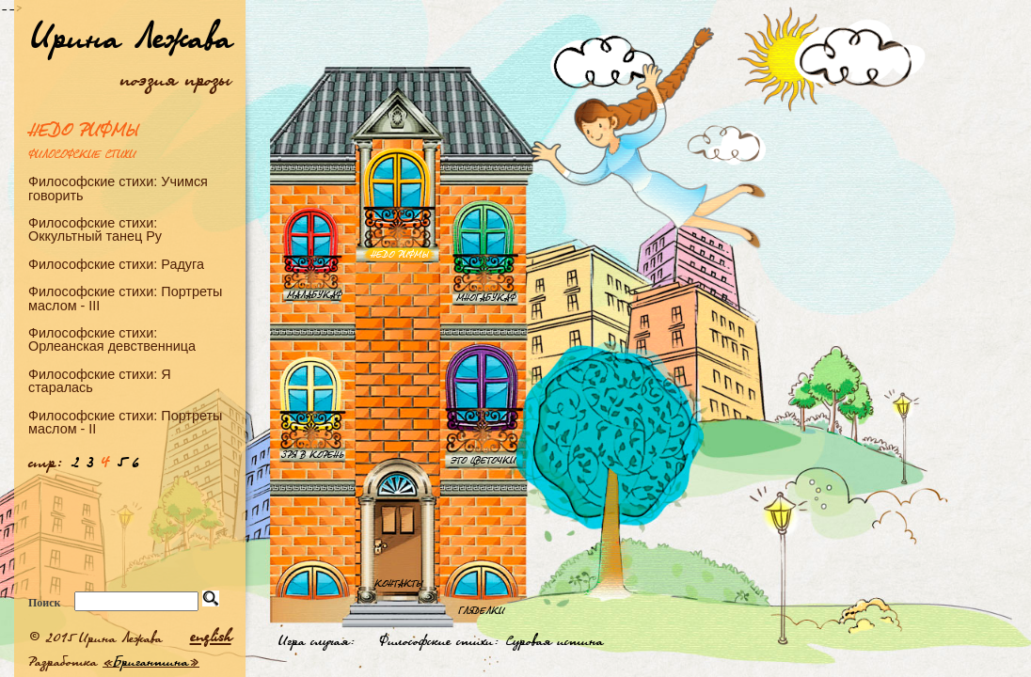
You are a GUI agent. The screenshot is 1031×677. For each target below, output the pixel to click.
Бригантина (151, 661)
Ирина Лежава (131, 36)
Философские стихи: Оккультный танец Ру (95, 229)
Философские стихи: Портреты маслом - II (125, 422)
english (210, 635)
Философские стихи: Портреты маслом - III (125, 298)
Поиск (44, 602)
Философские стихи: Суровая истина (491, 640)
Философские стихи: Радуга (116, 264)
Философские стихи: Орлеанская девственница (112, 339)
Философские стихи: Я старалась (99, 381)
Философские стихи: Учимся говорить (118, 188)
